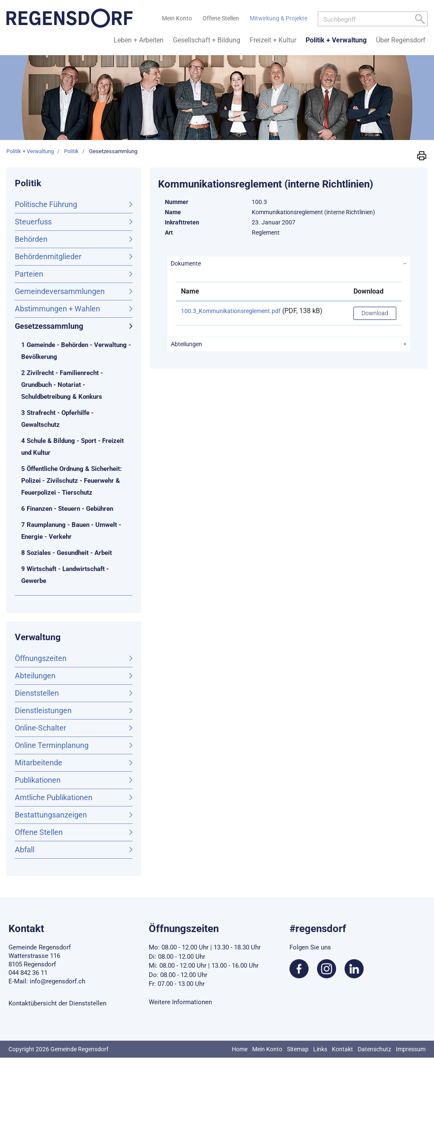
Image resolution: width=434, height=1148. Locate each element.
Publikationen (38, 780)
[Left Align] (420, 20)
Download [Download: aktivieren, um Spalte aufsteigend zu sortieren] (368, 291)
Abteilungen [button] (186, 344)
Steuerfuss (33, 221)
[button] (422, 155)
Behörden (31, 239)
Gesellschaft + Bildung (206, 40)
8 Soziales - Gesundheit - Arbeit (66, 553)
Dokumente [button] (186, 263)
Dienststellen (37, 693)
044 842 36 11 (27, 973)
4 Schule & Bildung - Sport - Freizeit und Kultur (72, 446)
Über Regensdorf (401, 40)
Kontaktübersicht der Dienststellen (57, 1003)
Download (375, 313)
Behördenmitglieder (48, 256)
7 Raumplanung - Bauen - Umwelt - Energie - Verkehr (71, 530)
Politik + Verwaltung (336, 40)
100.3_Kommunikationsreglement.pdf (231, 311)
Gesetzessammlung (71, 325)
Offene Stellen (39, 832)
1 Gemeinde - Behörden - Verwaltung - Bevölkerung (76, 351)
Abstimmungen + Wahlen (57, 308)
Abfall (24, 849)
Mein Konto (267, 1049)
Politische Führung (46, 204)
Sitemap (298, 1049)
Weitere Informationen (180, 1002)
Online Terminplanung (52, 745)
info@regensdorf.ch (57, 981)
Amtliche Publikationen (53, 797)
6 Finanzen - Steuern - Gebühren (67, 508)
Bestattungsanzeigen (51, 814)
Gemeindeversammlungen (60, 291)
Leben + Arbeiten (139, 40)
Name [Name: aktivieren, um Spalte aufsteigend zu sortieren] (190, 291)
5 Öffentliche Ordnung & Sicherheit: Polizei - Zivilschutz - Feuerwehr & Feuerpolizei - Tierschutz (71, 480)
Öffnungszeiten (41, 658)
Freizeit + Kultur (273, 40)
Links (320, 1049)
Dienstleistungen (43, 710)
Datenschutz (374, 1049)
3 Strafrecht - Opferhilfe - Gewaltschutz (57, 418)
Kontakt (342, 1049)
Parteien (29, 273)
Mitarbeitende (38, 762)
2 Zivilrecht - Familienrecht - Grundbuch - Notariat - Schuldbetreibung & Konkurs (62, 384)
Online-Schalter (40, 727)
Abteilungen (35, 675)
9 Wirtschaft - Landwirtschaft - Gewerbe (65, 575)
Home (240, 1049)
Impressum (411, 1049)
